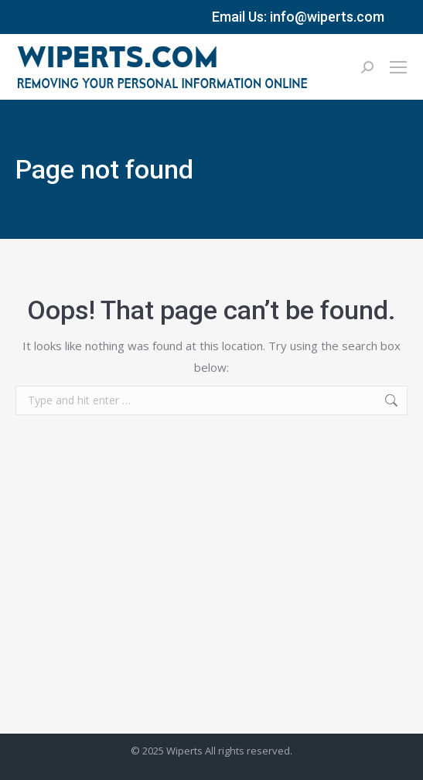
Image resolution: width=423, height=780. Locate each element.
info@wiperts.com (327, 17)
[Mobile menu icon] (398, 67)
